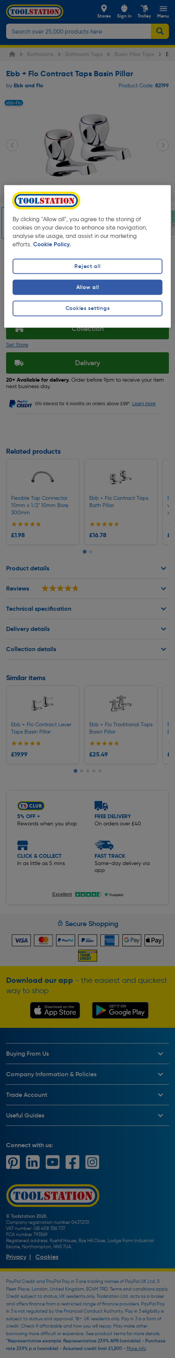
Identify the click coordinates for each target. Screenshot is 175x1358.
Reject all (87, 266)
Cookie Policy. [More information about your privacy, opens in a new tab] (52, 244)
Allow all (87, 287)
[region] (87, 256)
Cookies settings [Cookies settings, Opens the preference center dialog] (88, 308)
